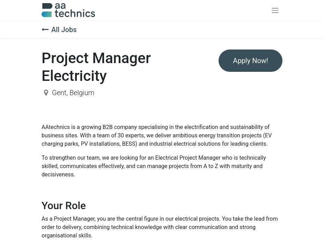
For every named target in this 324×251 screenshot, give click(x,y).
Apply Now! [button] (250, 60)
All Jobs (59, 29)
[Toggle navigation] (275, 10)
